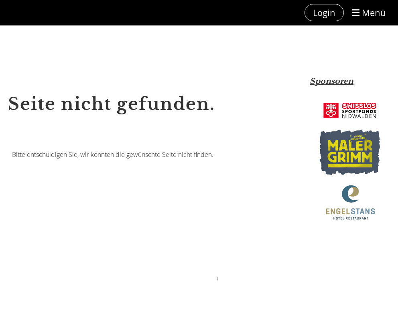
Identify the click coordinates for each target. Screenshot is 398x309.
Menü (369, 12)
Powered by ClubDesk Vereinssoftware (183, 278)
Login (324, 12)
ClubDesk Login (233, 278)
